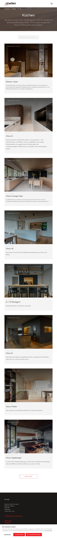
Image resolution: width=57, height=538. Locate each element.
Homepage (7, 8)
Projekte (14, 8)
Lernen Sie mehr (48, 530)
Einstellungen (7, 534)
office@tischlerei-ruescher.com (13, 516)
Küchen (19, 8)
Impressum (7, 522)
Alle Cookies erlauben (33, 534)
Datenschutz (8, 520)
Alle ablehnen (19, 534)
